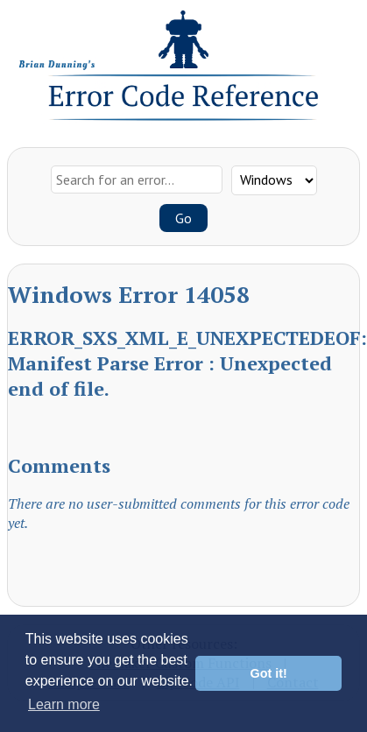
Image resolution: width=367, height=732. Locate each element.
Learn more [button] (64, 704)
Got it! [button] (269, 673)
